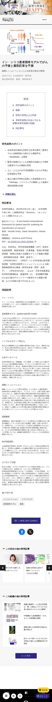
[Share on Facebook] (22, 534)
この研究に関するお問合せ (25, 521)
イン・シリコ (13, 170)
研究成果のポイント (25, 105)
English (44, 19)
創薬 (21, 504)
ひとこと (42, 696)
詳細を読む (9, 194)
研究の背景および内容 (26, 115)
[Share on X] (30, 534)
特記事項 (20, 128)
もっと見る (26, 656)
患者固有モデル (9, 504)
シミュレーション (10, 499)
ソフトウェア (27, 499)
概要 (18, 110)
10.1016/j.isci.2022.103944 (21, 242)
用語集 (43, 690)
